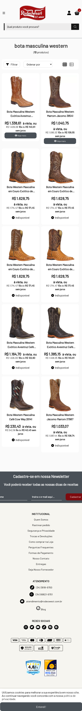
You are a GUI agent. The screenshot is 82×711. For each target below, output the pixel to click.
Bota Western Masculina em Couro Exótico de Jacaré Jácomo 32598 (60, 267)
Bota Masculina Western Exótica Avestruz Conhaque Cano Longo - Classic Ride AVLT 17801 (21, 114)
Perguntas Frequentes (41, 547)
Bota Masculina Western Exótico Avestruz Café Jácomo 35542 (60, 345)
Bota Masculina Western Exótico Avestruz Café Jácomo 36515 (21, 345)
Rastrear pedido (41, 525)
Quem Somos (41, 519)
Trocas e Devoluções (41, 536)
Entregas (41, 564)
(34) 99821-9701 (41, 594)
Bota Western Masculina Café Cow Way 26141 (21, 417)
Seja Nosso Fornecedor (41, 569)
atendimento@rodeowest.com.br (41, 601)
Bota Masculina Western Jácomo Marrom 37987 (60, 417)
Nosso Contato (41, 558)
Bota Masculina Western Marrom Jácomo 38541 (60, 113)
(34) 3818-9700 (41, 587)
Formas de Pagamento (41, 552)
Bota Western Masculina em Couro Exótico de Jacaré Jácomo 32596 (60, 189)
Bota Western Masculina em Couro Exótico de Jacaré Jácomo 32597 (21, 267)
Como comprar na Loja (41, 541)
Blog (41, 608)
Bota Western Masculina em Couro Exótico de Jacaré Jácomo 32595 (21, 189)
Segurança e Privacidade (41, 530)
